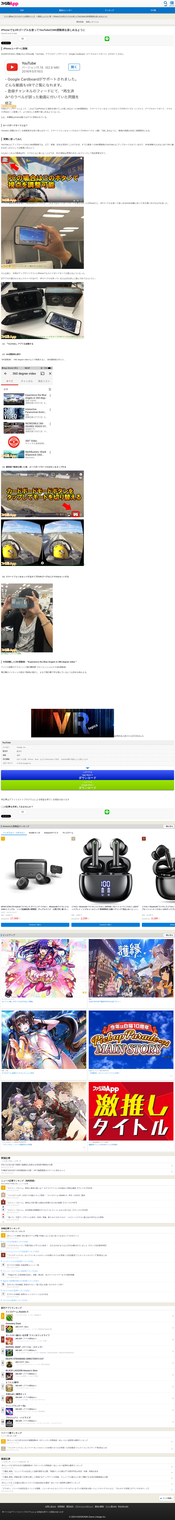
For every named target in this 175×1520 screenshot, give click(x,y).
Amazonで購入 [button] (35, 925)
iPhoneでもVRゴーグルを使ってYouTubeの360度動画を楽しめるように (80, 16)
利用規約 (61, 1506)
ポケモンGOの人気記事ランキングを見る (16, 1290)
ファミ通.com (111, 1506)
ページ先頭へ (168, 1498)
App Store (87, 775)
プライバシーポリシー (84, 1506)
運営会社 (70, 1506)
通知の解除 (99, 1506)
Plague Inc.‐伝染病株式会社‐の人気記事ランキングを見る (21, 1281)
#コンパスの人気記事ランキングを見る (15, 1241)
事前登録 (80, 22)
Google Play (87, 785)
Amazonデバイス (51, 833)
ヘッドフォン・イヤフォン (14, 833)
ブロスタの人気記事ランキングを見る (15, 1300)
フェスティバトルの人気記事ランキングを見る (18, 1261)
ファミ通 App (9, 4)
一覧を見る (169, 826)
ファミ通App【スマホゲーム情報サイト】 (19, 16)
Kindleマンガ (34, 833)
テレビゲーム (67, 833)
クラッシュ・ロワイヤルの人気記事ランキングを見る (20, 1271)
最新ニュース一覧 (44, 16)
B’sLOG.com (123, 1506)
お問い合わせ (50, 1506)
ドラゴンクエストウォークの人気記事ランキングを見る (21, 1251)
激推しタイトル (92, 22)
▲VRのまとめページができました (87, 736)
